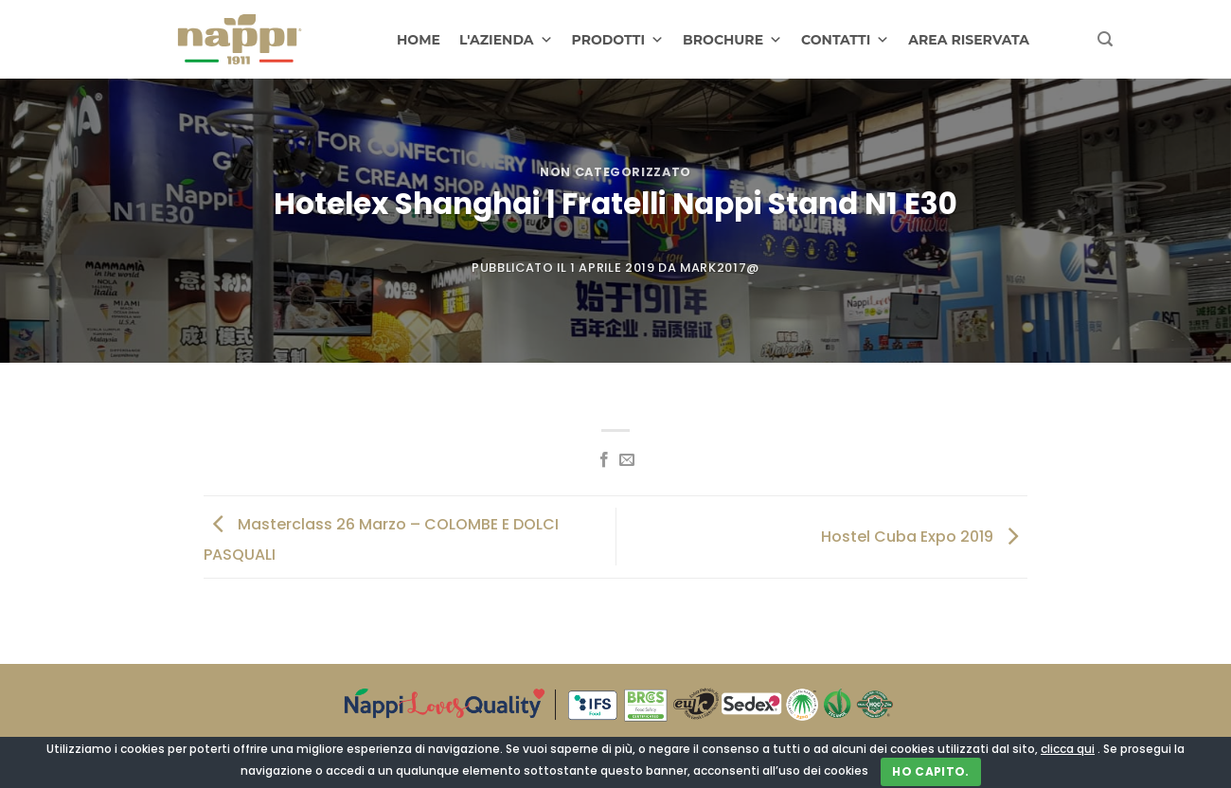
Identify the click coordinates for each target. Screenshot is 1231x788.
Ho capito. (931, 771)
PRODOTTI (618, 40)
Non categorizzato (615, 172)
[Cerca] (1105, 39)
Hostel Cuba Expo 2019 (924, 535)
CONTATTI (845, 40)
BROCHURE (732, 40)
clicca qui (1068, 749)
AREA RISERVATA (968, 39)
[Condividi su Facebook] (604, 460)
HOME (418, 39)
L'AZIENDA (506, 40)
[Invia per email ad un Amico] (626, 460)
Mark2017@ (719, 268)
